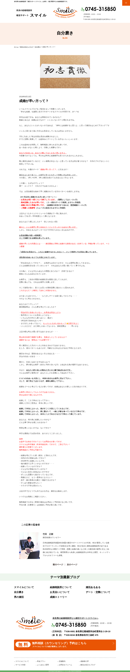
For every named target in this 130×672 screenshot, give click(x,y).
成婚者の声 (84, 661)
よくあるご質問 (43, 665)
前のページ (58, 564)
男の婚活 (19, 597)
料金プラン (41, 661)
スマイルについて (24, 587)
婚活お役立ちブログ (26, 47)
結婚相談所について (61, 587)
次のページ (72, 564)
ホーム (16, 47)
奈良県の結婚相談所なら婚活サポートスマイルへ (75, 618)
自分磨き (38, 47)
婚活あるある (93, 587)
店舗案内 (62, 661)
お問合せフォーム (65, 665)
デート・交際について (98, 592)
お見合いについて (60, 592)
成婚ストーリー (58, 597)
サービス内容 (20, 665)
